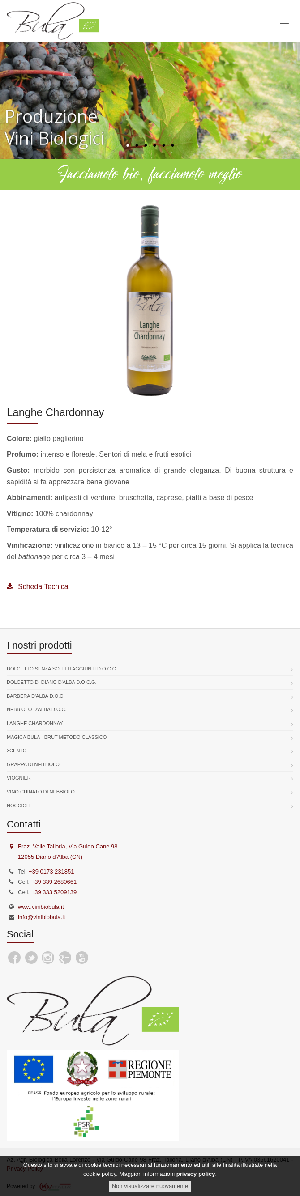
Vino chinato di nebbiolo (41, 791)
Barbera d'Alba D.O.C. (35, 696)
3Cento (16, 750)
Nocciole (19, 805)
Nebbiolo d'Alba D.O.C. (37, 709)
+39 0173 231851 (51, 871)
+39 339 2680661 (54, 881)
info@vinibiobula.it (41, 917)
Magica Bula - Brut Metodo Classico (57, 737)
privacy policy (195, 1174)
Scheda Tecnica (38, 586)
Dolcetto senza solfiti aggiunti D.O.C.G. (62, 668)
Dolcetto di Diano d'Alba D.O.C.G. (52, 682)
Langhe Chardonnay (35, 723)
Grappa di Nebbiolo (33, 764)
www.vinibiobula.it (41, 906)
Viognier (19, 777)
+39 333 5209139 (54, 892)
